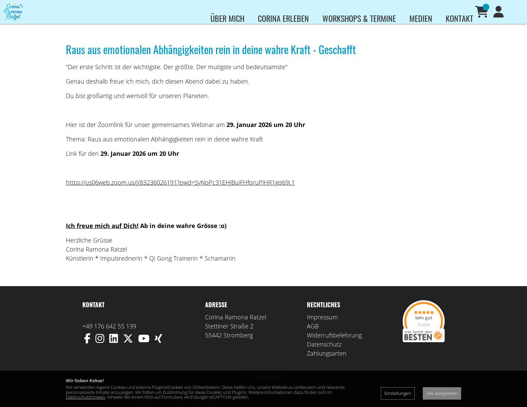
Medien (420, 18)
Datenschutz (324, 354)
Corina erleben (283, 18)
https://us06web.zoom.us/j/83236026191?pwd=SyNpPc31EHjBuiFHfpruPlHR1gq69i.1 (180, 192)
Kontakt (459, 18)
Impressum (322, 327)
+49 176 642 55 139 (109, 336)
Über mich (227, 18)
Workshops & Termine (359, 18)
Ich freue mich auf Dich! (102, 235)
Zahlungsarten (327, 363)
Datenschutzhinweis (85, 397)
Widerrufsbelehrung (334, 345)
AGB (313, 336)
